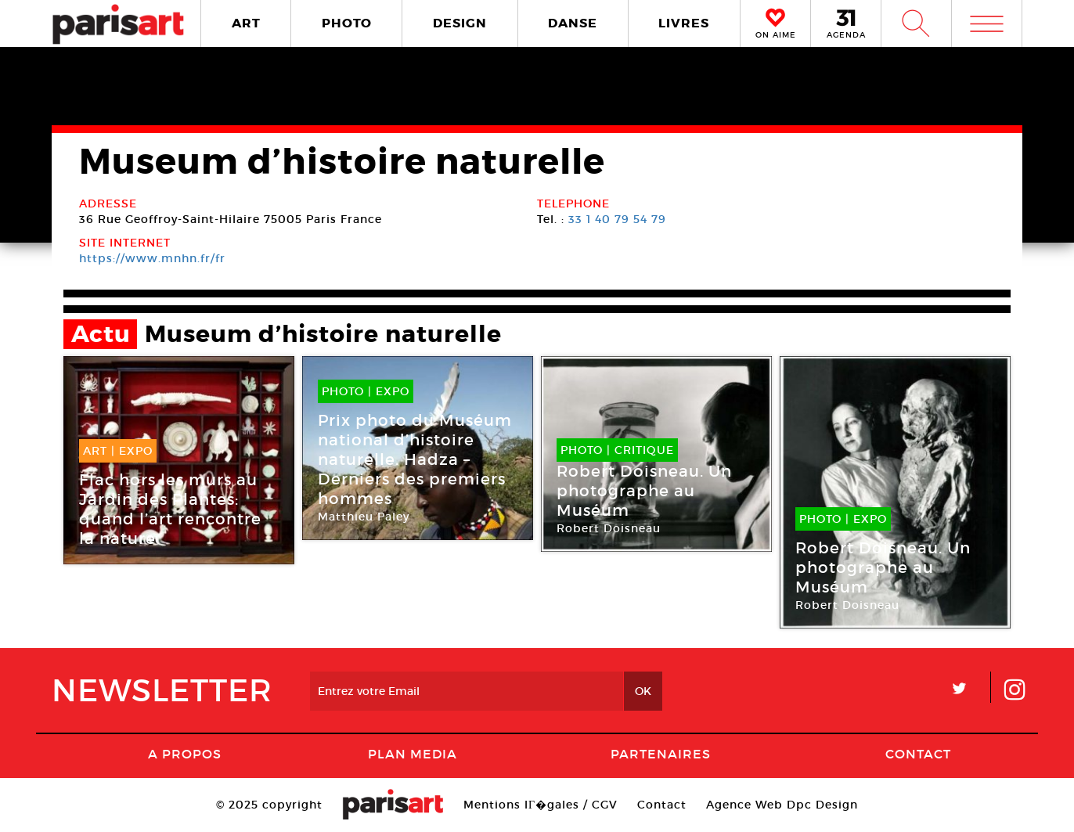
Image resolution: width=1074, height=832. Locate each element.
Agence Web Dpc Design (782, 805)
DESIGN (460, 23)
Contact (918, 754)
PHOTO (347, 23)
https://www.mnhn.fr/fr (152, 258)
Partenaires (661, 754)
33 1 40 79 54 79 (617, 219)
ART (246, 23)
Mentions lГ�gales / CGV (540, 805)
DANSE (572, 23)
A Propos (185, 754)
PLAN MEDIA (412, 754)
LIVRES (683, 23)
